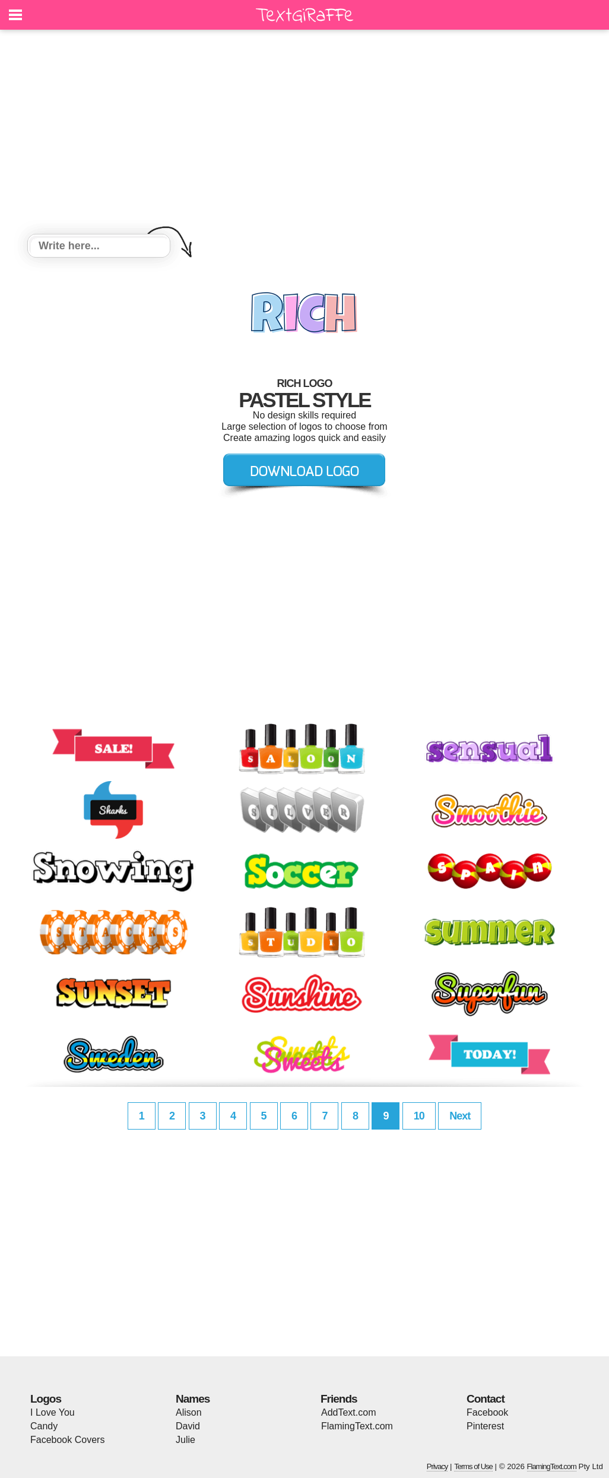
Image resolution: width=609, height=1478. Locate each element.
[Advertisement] (304, 133)
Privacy (437, 1466)
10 (419, 1116)
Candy (44, 1426)
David (188, 1426)
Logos (45, 1399)
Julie (185, 1440)
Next (459, 1116)
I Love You (52, 1412)
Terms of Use (473, 1466)
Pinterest (485, 1426)
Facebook (487, 1412)
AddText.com (348, 1412)
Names (193, 1399)
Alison (189, 1412)
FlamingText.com (357, 1426)
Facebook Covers (67, 1440)
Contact (486, 1399)
